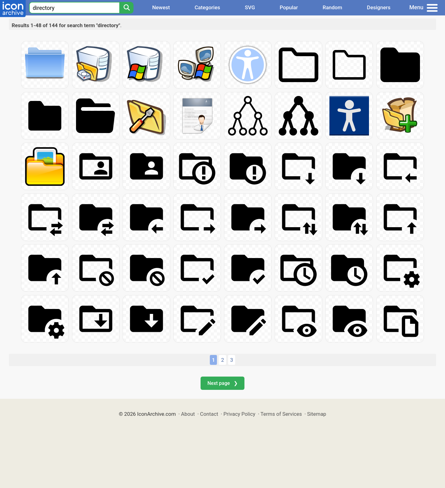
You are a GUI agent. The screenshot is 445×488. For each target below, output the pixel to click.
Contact (209, 414)
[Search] (126, 8)
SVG (250, 7)
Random (332, 7)
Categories (207, 7)
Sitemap (316, 414)
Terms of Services (281, 414)
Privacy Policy (239, 414)
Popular (289, 7)
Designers (378, 7)
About (188, 414)
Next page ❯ (222, 383)
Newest (161, 7)
